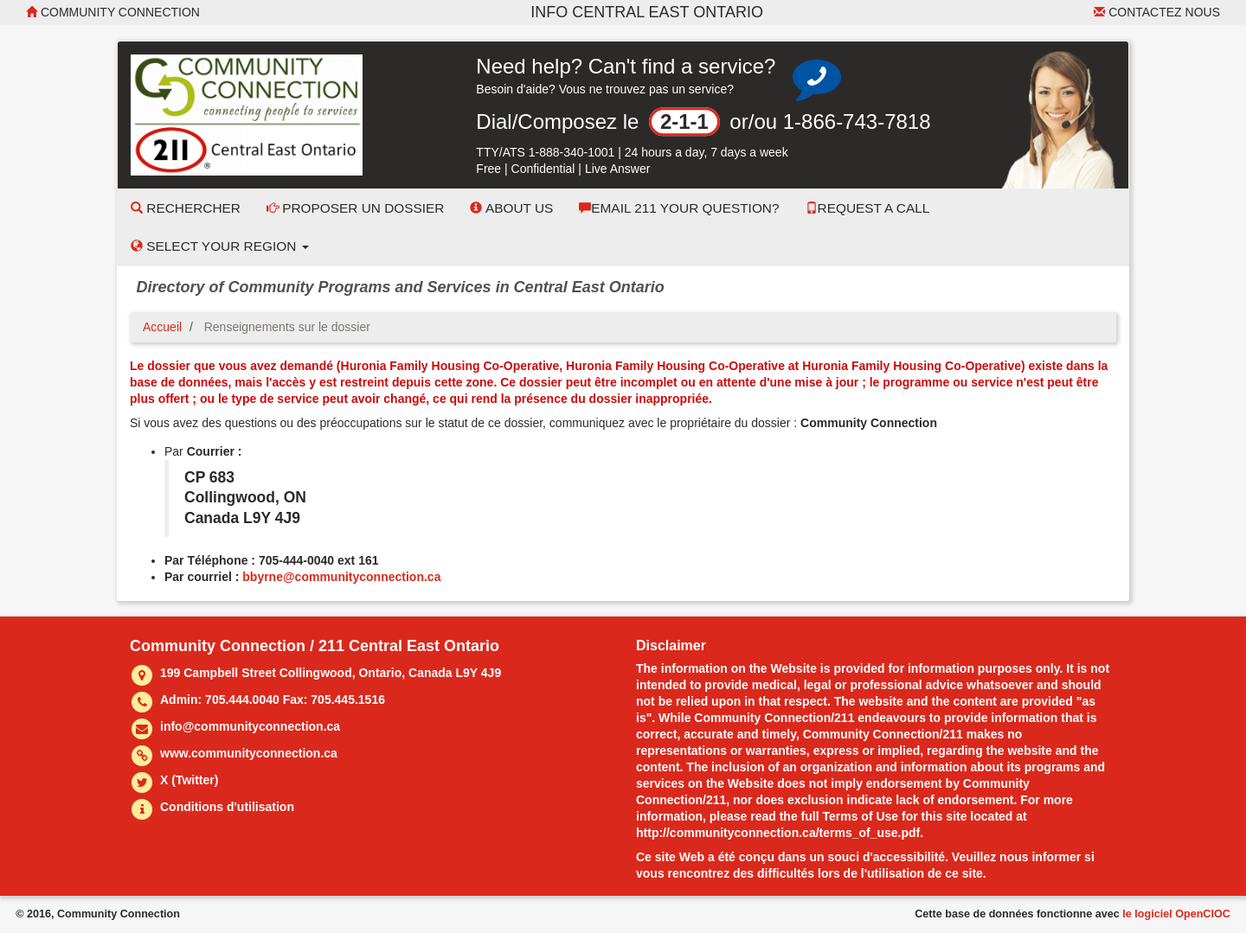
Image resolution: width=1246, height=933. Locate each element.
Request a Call (868, 208)
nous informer (1040, 857)
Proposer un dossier (356, 208)
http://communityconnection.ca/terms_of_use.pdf (778, 833)
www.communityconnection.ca (248, 753)
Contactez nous (1157, 12)
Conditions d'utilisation (227, 807)
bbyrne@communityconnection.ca (341, 577)
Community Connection (113, 12)
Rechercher (186, 208)
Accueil (162, 327)
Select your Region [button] (220, 246)
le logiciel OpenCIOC (1176, 914)
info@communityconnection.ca (250, 726)
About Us (511, 208)
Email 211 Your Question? (679, 208)
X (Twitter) (189, 780)
